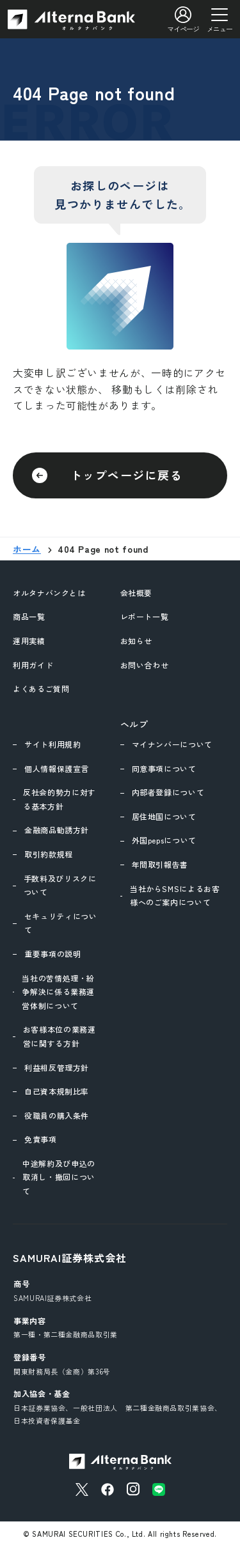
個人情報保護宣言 (56, 768)
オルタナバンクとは (49, 592)
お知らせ (136, 640)
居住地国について (164, 816)
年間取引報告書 (160, 864)
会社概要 (136, 592)
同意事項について (164, 768)
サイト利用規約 (52, 744)
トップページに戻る (126, 474)
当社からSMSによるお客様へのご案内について (175, 895)
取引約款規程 (48, 854)
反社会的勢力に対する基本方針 (59, 799)
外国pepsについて (164, 840)
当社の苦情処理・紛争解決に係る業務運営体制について (58, 992)
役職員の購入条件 (56, 1115)
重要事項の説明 (52, 953)
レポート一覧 (144, 616)
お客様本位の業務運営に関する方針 (59, 1036)
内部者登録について (168, 792)
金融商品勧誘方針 (56, 829)
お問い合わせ (144, 664)
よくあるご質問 (41, 688)
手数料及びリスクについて (60, 885)
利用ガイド (33, 664)
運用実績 (29, 640)
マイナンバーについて (172, 744)
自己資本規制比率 (56, 1091)
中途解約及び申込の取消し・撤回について (58, 1177)
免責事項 (40, 1139)
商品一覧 (29, 616)
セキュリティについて (60, 923)
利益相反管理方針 (56, 1067)
